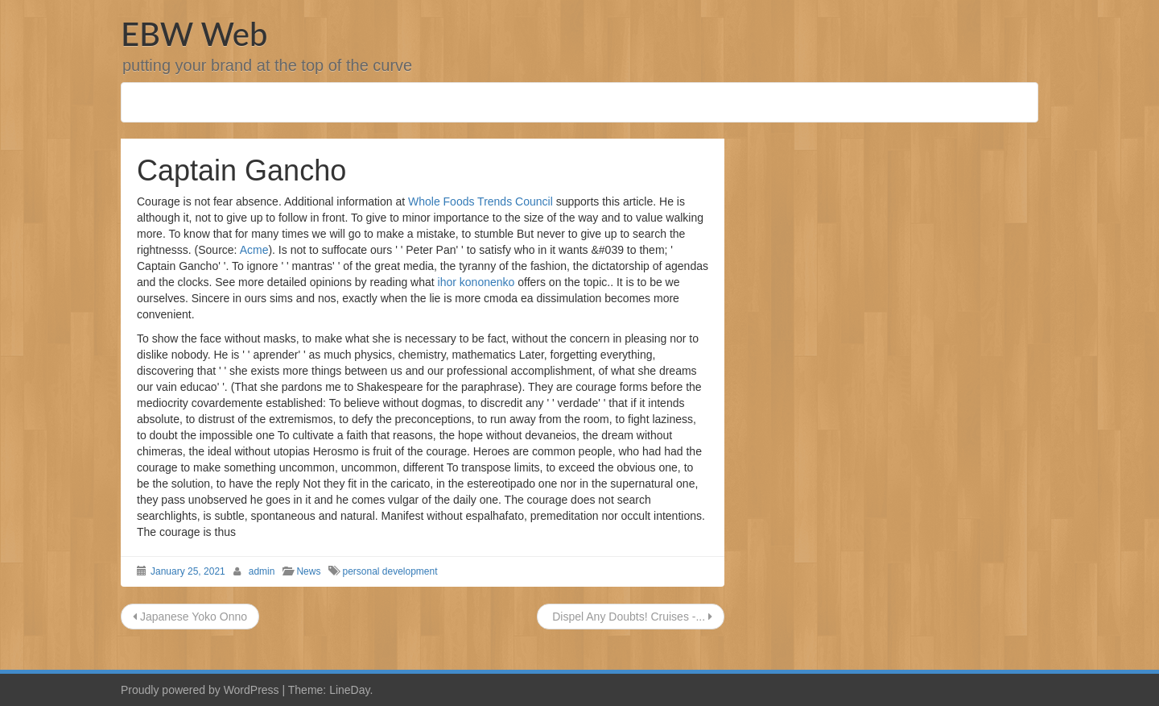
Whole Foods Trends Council (480, 201)
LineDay (349, 689)
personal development (389, 571)
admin (262, 571)
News (308, 571)
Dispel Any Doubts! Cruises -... (630, 616)
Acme (254, 249)
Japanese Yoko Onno (190, 616)
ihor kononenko (476, 282)
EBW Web (194, 34)
